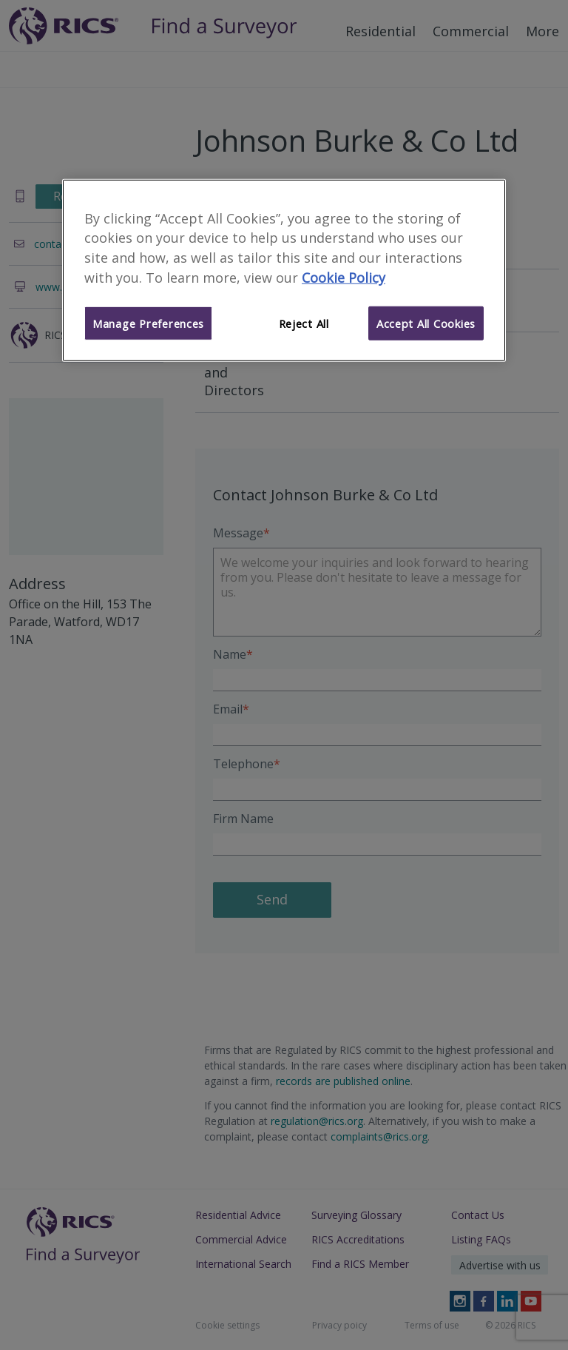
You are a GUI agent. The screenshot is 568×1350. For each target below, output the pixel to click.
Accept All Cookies (426, 323)
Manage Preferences (148, 323)
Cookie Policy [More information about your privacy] (343, 277)
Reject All (304, 323)
